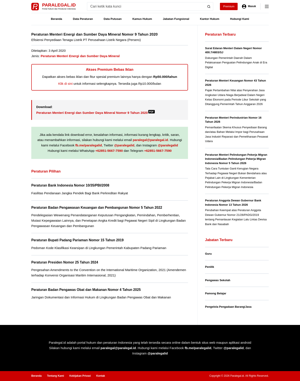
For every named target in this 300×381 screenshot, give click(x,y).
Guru (208, 253)
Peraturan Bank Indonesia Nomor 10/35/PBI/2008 (70, 185)
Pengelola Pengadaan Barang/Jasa (228, 306)
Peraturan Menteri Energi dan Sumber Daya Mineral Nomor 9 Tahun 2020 (95, 112)
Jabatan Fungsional (176, 18)
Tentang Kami (55, 375)
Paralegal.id (59, 4)
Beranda (56, 18)
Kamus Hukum (142, 18)
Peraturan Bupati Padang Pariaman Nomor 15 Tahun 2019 (77, 240)
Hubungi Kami (239, 18)
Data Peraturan (83, 18)
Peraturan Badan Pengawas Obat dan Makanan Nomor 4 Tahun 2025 (86, 290)
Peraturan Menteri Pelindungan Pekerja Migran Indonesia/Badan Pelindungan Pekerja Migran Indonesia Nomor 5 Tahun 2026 (236, 159)
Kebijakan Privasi (80, 375)
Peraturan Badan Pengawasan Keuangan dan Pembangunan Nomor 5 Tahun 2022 (96, 207)
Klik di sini (65, 83)
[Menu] (267, 6)
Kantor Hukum (209, 18)
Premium (228, 6)
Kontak (100, 375)
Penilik (209, 266)
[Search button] (209, 6)
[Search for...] (146, 6)
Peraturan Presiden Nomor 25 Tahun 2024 (64, 262)
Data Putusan (113, 18)
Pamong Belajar (215, 293)
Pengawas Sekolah (217, 280)
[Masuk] (249, 6)
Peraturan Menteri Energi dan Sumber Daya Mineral (80, 56)
